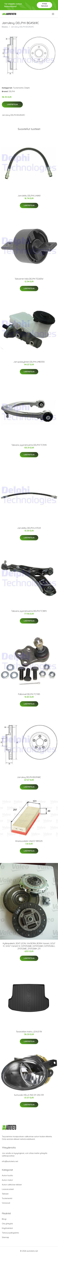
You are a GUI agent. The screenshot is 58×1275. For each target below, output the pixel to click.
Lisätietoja (12, 104)
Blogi (4, 1219)
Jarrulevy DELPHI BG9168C (29, 777)
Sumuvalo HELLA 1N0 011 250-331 (29, 1095)
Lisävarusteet (8, 1189)
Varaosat (6, 1203)
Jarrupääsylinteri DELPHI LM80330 (29, 362)
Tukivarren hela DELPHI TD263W (29, 279)
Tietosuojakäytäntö (10, 1233)
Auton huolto (7, 1175)
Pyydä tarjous (44, 5)
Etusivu (5, 27)
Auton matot (7, 1180)
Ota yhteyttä (7, 1223)
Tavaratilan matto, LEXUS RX (29, 1031)
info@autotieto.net (10, 1161)
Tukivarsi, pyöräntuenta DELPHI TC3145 (29, 445)
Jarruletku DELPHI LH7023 (29, 528)
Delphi (27, 88)
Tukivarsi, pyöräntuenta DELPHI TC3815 (29, 611)
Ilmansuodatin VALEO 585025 (29, 841)
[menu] (53, 14)
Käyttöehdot (7, 1228)
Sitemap (5, 1237)
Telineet (5, 1194)
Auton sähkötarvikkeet (12, 1184)
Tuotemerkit (18, 88)
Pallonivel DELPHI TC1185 (29, 694)
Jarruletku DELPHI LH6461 (29, 195)
